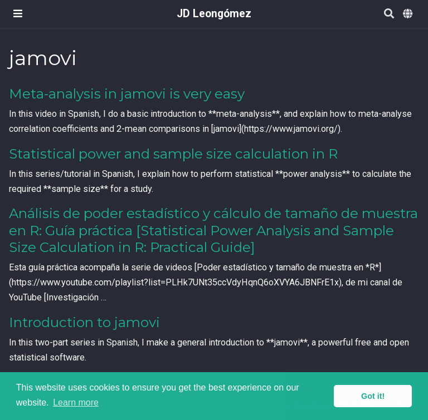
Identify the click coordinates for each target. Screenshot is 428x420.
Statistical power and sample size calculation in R (173, 154)
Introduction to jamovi (84, 322)
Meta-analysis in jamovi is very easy (127, 94)
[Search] (389, 14)
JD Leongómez (214, 13)
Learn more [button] (76, 402)
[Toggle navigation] (17, 13)
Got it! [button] (373, 396)
